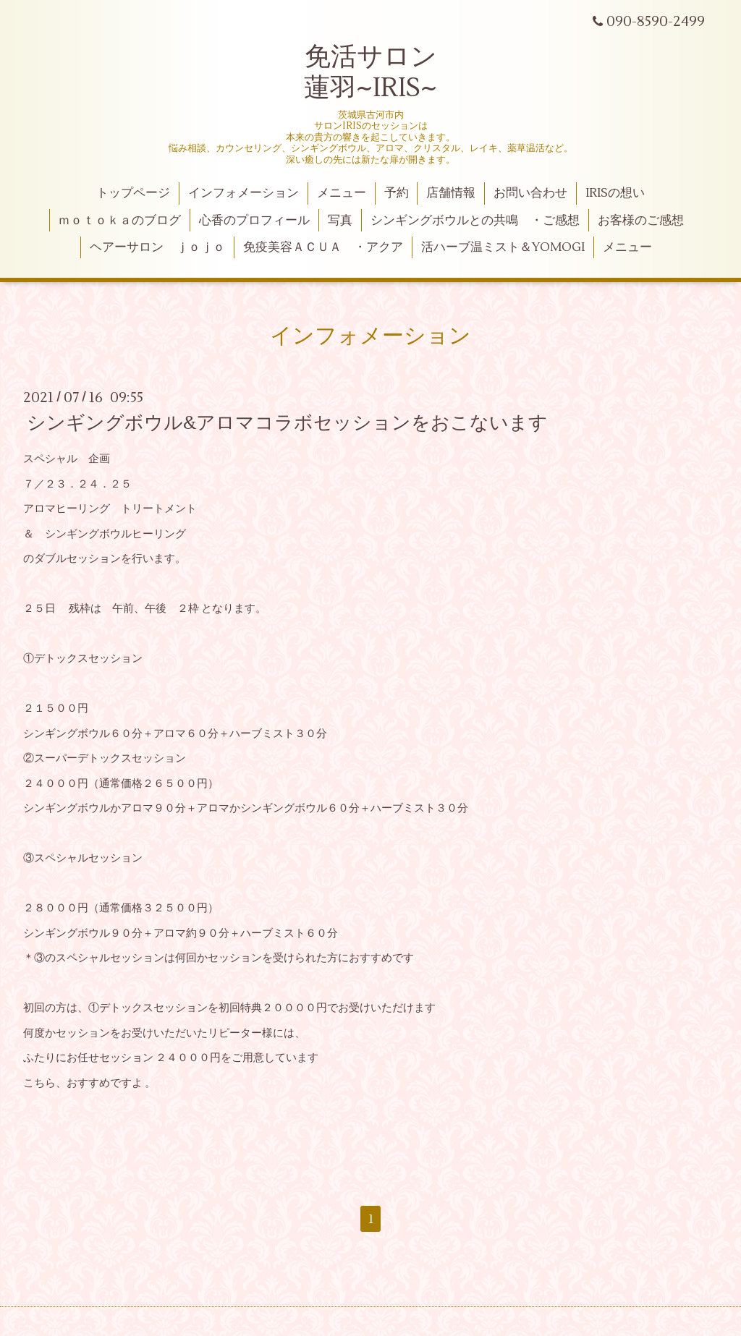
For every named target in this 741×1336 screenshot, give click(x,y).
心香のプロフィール (254, 221)
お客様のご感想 (641, 221)
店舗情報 (450, 193)
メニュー (341, 193)
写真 (340, 221)
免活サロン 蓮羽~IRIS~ (370, 73)
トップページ (133, 193)
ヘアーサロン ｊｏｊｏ (157, 247)
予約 (396, 193)
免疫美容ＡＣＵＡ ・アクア (323, 247)
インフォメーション (243, 193)
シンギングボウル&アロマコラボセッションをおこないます (287, 423)
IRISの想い (615, 193)
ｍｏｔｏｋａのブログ (119, 221)
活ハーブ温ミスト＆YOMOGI (503, 247)
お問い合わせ (530, 193)
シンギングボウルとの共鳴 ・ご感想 (475, 221)
